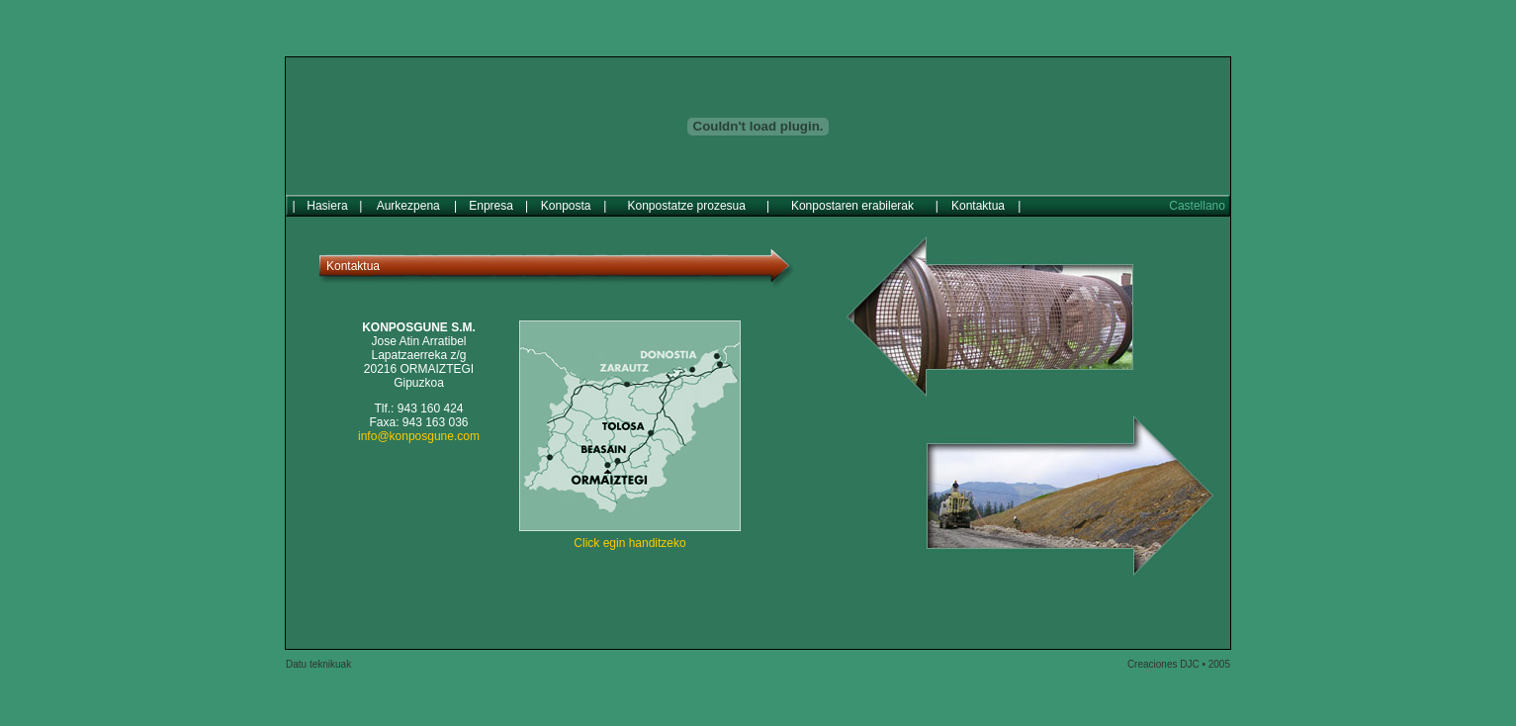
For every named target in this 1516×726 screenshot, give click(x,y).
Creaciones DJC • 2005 (1178, 657)
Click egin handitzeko (629, 536)
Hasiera (327, 199)
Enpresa (491, 199)
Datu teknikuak (318, 657)
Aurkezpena (408, 199)
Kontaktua (978, 199)
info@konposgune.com (419, 429)
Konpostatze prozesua (687, 199)
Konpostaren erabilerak (852, 199)
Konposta (566, 199)
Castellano (1197, 199)
